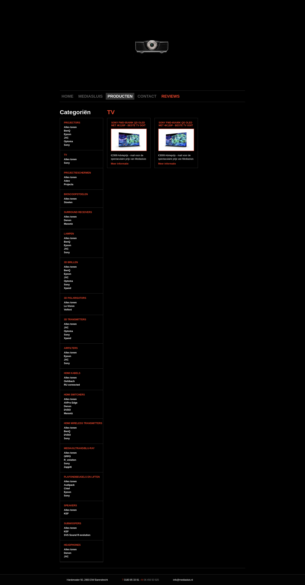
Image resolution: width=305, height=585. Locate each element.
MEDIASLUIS (90, 96)
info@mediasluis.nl (183, 579)
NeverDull (232, 580)
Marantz (68, 223)
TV (65, 154)
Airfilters (71, 348)
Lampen (69, 233)
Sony (67, 145)
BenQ (67, 130)
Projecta (68, 184)
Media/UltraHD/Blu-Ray (79, 448)
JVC (66, 137)
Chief (67, 488)
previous (117, 46)
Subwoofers (72, 523)
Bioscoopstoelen (76, 194)
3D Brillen (71, 262)
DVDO (67, 409)
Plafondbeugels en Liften (82, 477)
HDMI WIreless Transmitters (83, 423)
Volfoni (68, 309)
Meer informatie (119, 163)
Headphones (72, 545)
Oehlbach (69, 381)
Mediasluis (153, 21)
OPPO (67, 456)
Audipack (69, 485)
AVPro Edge (70, 402)
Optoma (68, 141)
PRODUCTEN (120, 96)
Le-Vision (69, 306)
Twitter (235, 96)
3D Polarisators (75, 298)
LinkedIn (241, 96)
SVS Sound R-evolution (77, 535)
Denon (67, 220)
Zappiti (68, 467)
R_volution (70, 460)
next (187, 46)
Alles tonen (70, 127)
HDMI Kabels (72, 373)
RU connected (72, 384)
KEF (66, 513)
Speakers (70, 505)
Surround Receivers (78, 212)
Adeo (67, 180)
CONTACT (147, 96)
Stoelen (68, 202)
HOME (67, 96)
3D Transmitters (75, 319)
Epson (67, 134)
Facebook (229, 96)
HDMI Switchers (74, 394)
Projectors (72, 122)
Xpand (67, 288)
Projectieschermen (77, 172)
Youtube (223, 96)
